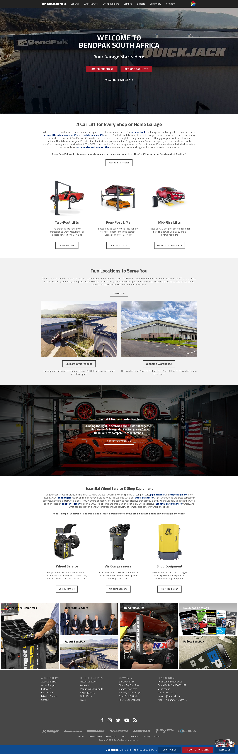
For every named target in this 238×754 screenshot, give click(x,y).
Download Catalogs (196, 607)
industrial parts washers (168, 504)
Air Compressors (118, 589)
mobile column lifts (93, 135)
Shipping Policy (87, 692)
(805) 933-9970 (148, 750)
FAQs (83, 700)
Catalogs (224, 749)
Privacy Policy (111, 736)
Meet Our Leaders (76, 607)
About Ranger (48, 685)
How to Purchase (198, 749)
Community (155, 3)
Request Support (88, 681)
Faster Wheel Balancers (21, 607)
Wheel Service (91, 3)
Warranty (85, 685)
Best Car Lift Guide (119, 162)
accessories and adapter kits (93, 147)
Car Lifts (75, 3)
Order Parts (86, 696)
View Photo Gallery (119, 80)
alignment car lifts (67, 135)
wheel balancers (144, 497)
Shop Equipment (111, 3)
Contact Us (119, 293)
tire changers (63, 497)
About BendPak (75, 641)
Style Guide (134, 736)
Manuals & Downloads (91, 689)
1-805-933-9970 (167, 692)
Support (141, 3)
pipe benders (157, 494)
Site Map (146, 736)
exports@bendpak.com (169, 696)
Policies (81, 736)
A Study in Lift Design (119, 441)
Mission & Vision (49, 696)
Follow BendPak (193, 641)
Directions (164, 689)
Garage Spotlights (128, 689)
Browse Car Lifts (136, 69)
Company (170, 3)
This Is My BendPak (129, 685)
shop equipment (178, 494)
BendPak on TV (134, 607)
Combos (128, 3)
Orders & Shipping (95, 736)
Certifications (48, 692)
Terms (123, 736)
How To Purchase (102, 69)
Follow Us (46, 689)
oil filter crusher (71, 504)
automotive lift (139, 132)
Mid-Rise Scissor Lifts (169, 245)
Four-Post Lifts (118, 245)
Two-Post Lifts (66, 245)
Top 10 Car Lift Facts (129, 700)
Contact (45, 700)
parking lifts (49, 135)
